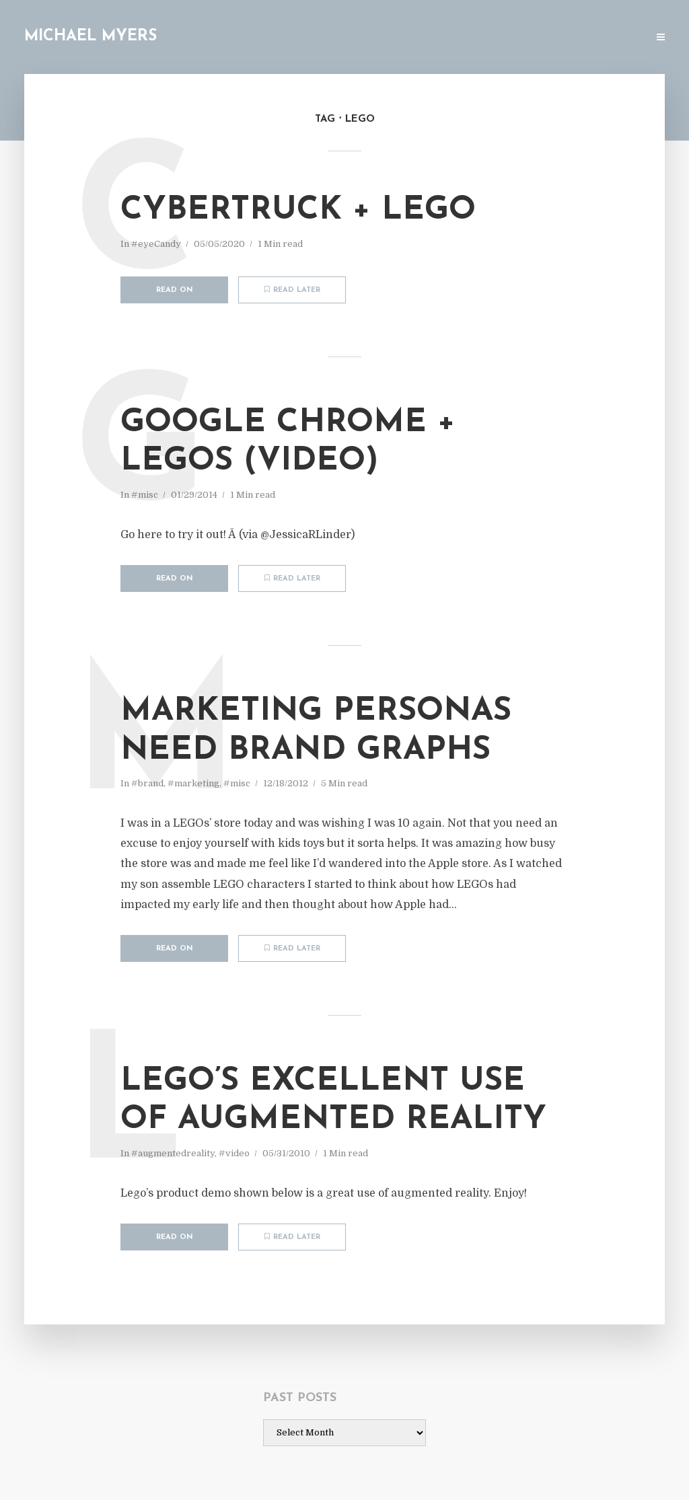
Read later (292, 290)
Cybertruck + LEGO (298, 210)
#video (234, 1153)
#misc (144, 495)
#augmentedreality (173, 1153)
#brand (147, 783)
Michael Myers (90, 36)
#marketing (193, 783)
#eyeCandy (156, 244)
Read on (174, 290)
